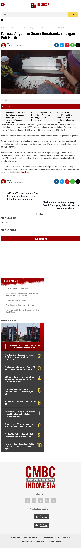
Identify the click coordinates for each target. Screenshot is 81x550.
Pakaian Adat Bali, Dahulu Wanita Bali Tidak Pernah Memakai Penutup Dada (17, 436)
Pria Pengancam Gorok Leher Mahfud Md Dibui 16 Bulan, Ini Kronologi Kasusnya (15, 364)
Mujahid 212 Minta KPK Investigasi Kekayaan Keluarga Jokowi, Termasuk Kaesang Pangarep (16, 117)
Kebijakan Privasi (52, 540)
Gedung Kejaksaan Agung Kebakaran (18, 279)
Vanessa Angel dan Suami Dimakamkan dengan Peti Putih (38, 35)
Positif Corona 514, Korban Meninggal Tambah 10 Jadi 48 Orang (18, 304)
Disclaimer (67, 540)
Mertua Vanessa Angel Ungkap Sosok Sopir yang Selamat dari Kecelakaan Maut (59, 196)
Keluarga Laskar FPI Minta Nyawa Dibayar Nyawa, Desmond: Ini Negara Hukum (18, 423)
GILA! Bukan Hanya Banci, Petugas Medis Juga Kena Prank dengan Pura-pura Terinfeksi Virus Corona (18, 377)
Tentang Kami (14, 540)
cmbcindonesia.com (39, 544)
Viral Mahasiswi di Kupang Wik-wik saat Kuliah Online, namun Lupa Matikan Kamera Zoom (17, 352)
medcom (25, 172)
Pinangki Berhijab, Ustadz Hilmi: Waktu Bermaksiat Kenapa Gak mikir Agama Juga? (17, 448)
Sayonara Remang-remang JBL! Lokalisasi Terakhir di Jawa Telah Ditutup (23, 340)
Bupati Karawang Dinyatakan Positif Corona (20, 298)
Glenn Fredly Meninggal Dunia (16, 293)
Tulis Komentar (40, 229)
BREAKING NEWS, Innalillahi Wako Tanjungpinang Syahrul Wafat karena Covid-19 (20, 286)
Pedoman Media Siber (32, 540)
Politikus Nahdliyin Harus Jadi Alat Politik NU (17, 400)
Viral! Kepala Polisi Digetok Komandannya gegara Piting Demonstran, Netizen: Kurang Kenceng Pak (20, 411)
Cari (73, 14)
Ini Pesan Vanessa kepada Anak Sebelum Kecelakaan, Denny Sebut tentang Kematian (22, 196)
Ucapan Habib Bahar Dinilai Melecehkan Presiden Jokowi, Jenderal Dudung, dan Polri (66, 117)
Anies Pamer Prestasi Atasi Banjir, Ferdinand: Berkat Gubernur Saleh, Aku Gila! (18, 389)
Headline (9, 46)
